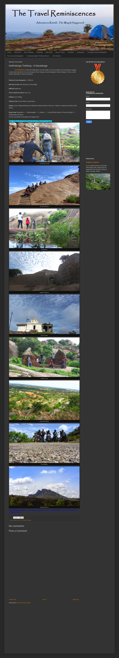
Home (9, 52)
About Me (17, 52)
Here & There (60, 52)
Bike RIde (16, 520)
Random (71, 52)
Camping (39, 52)
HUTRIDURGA (20, 70)
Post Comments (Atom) (24, 603)
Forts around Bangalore (15, 56)
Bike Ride (49, 52)
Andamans (80, 52)
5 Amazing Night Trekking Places (38, 56)
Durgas (29, 520)
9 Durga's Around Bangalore (97, 52)
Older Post (76, 599)
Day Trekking (28, 52)
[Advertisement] (44, 589)
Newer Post (12, 599)
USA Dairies (56, 56)
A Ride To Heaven (92, 162)
